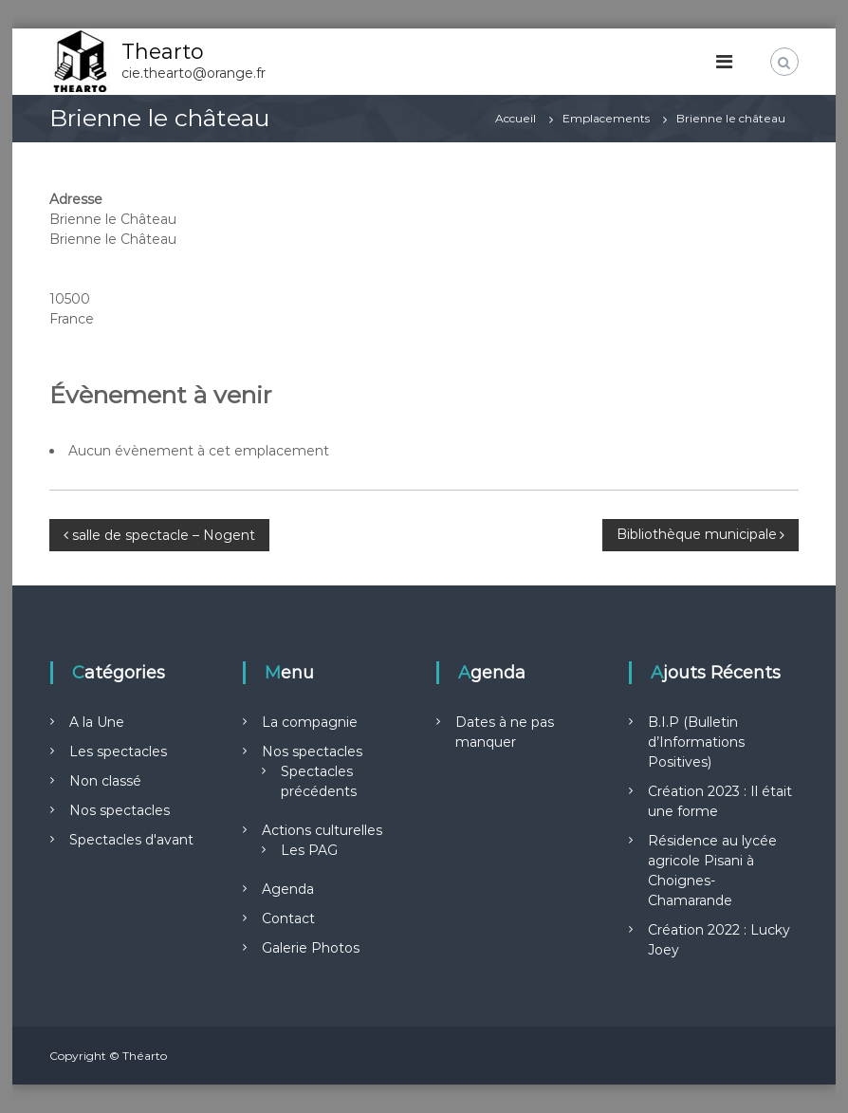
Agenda (288, 889)
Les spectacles (118, 751)
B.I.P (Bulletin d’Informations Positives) (696, 742)
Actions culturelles (322, 830)
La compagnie (310, 722)
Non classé (105, 780)
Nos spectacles (119, 810)
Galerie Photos (310, 947)
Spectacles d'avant (131, 839)
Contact (288, 918)
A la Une (96, 722)
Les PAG (309, 850)
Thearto (162, 52)
